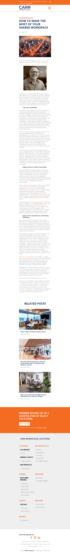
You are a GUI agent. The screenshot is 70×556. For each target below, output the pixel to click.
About (45, 544)
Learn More (29, 3)
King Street (24, 489)
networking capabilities (28, 257)
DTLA (23, 453)
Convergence (24, 520)
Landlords (45, 541)
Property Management (26, 544)
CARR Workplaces (24, 8)
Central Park (40, 504)
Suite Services (26, 541)
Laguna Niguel (25, 461)
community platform (32, 240)
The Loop (24, 508)
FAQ (49, 544)
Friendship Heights (42, 481)
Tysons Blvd (25, 495)
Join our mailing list (26, 535)
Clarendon (24, 484)
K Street (38, 450)
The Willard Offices (42, 461)
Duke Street (25, 486)
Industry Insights (33, 546)
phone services (28, 188)
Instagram (35, 537)
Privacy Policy (39, 550)
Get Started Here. (42, 427)
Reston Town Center (28, 492)
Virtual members (43, 194)
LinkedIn (39, 537)
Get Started (24, 424)
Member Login (38, 544)
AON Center (25, 511)
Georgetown (40, 452)
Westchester (40, 507)
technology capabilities (37, 202)
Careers (33, 541)
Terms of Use (46, 550)
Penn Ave (39, 455)
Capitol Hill (39, 458)
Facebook (31, 537)
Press (40, 546)
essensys (43, 60)
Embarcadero (25, 469)
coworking (33, 194)
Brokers (39, 541)
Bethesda (39, 478)
